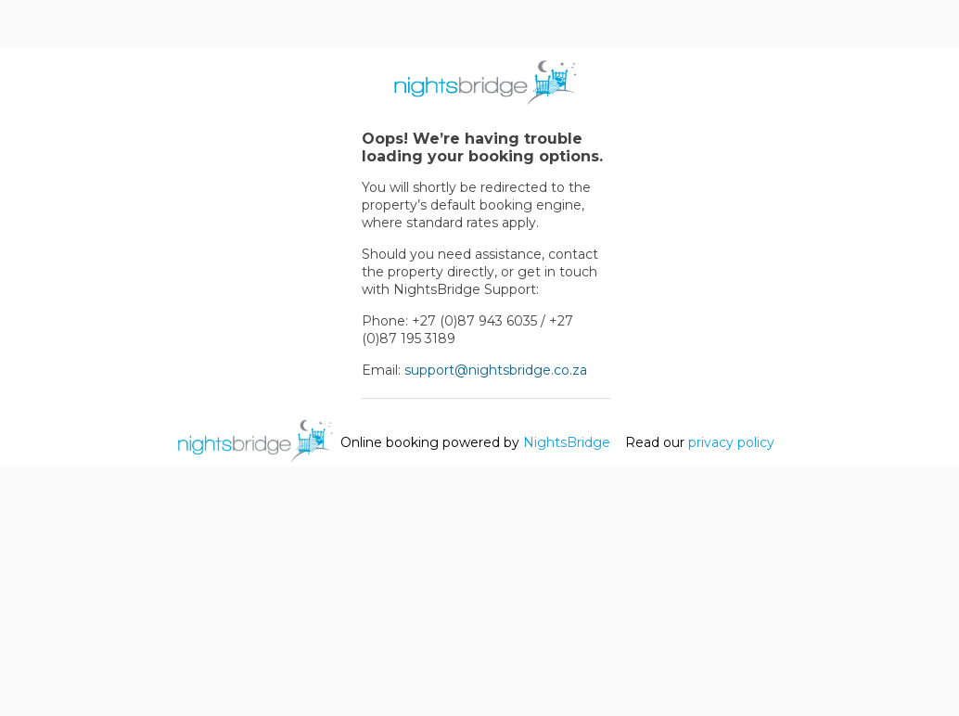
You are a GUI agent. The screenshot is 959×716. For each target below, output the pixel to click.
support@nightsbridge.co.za (495, 370)
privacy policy (731, 442)
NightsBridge (566, 442)
